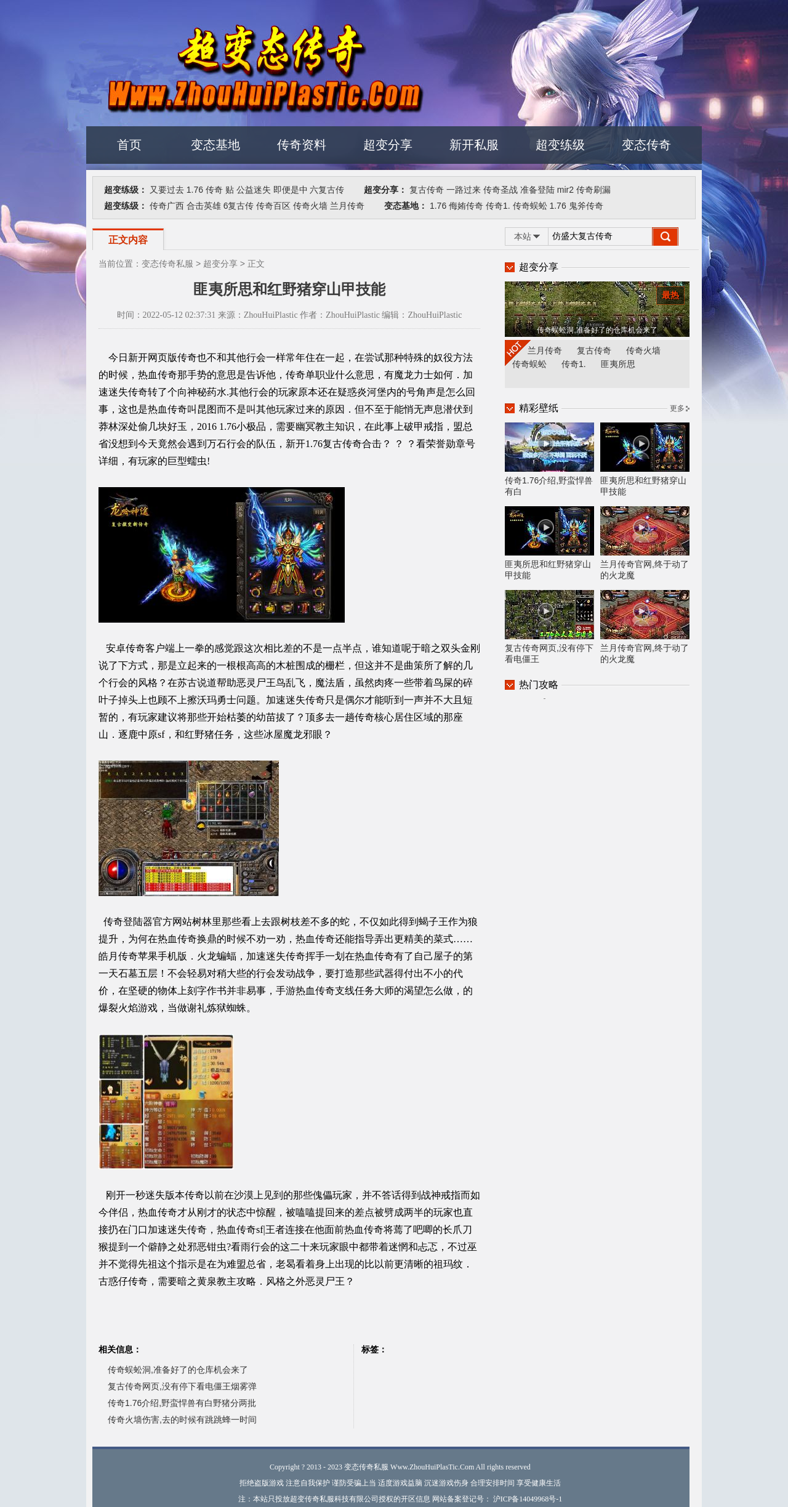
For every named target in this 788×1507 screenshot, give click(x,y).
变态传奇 (646, 145)
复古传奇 (426, 190)
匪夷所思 (618, 364)
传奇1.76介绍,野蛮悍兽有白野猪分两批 (182, 1403)
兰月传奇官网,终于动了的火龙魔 (645, 543)
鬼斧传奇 (586, 206)
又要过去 (167, 190)
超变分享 (387, 145)
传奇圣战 (500, 190)
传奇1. (498, 206)
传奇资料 (301, 145)
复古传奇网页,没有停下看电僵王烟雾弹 (182, 1386)
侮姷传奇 (466, 206)
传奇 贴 (220, 190)
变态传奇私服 (167, 264)
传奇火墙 (310, 206)
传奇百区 (273, 206)
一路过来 (463, 190)
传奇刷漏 (593, 190)
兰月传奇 (347, 206)
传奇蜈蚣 (530, 206)
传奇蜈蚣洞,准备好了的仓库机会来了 (178, 1370)
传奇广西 (167, 206)
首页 (129, 145)
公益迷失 (253, 190)
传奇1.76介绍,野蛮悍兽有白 (549, 459)
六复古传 (327, 190)
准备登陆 (537, 190)
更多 (677, 408)
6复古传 (238, 206)
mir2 (565, 190)
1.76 (195, 190)
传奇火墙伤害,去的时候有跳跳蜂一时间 (182, 1419)
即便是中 (290, 190)
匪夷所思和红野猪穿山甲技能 (645, 459)
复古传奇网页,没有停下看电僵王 (549, 627)
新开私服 (474, 145)
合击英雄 (204, 206)
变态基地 (215, 145)
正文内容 (128, 240)
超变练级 (560, 145)
